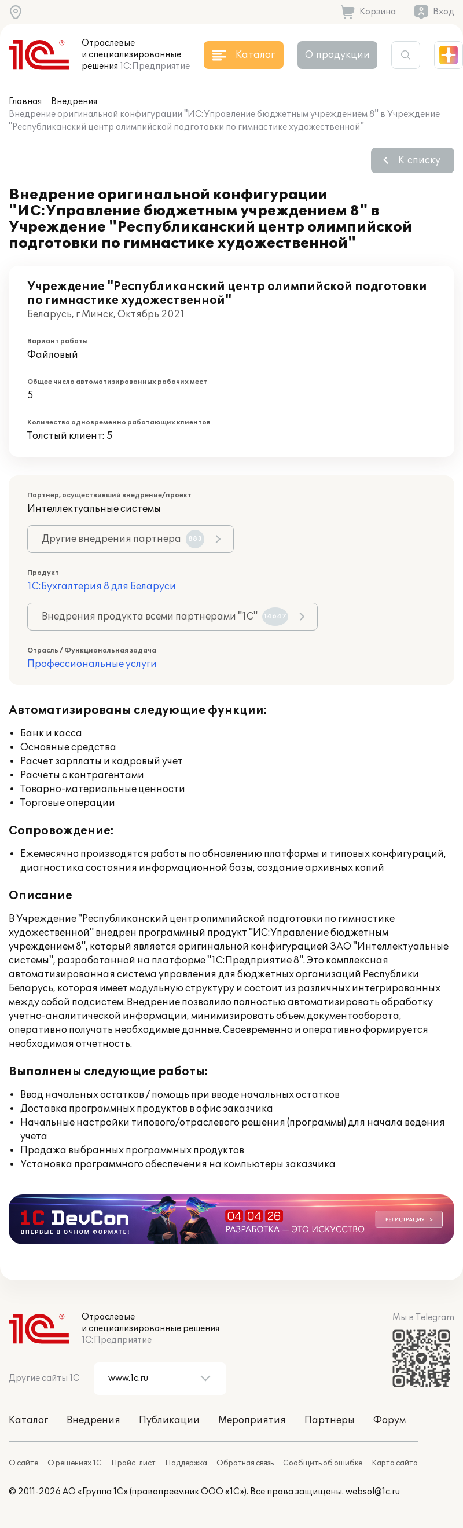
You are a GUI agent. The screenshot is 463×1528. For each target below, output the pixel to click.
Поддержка (186, 1463)
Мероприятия (252, 1420)
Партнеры (329, 1420)
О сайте (23, 1463)
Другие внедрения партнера (123, 539)
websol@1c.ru (373, 1492)
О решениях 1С (74, 1463)
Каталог (28, 1420)
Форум (389, 1420)
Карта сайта (395, 1463)
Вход (443, 12)
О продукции (337, 55)
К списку (419, 160)
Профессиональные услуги (92, 664)
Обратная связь (245, 1463)
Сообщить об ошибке (322, 1463)
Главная (25, 102)
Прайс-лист (133, 1463)
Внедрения (74, 102)
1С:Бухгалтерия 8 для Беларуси (101, 586)
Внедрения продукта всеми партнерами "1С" (165, 616)
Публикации (169, 1420)
